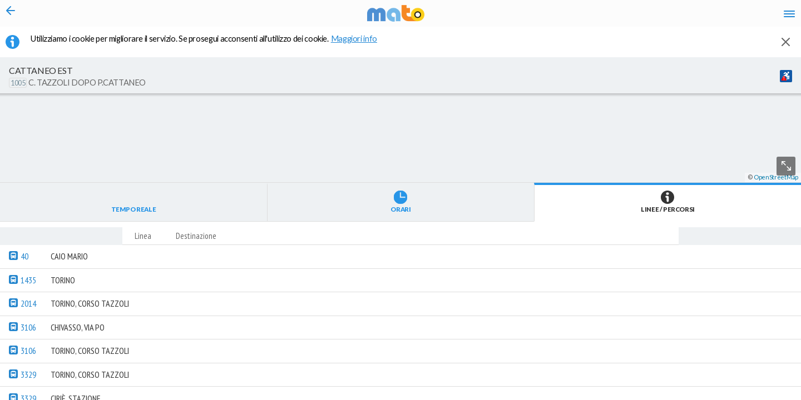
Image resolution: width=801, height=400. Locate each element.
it (630, 17)
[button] (297, 367)
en (650, 17)
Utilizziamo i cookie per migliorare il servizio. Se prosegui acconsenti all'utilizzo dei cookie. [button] (211, 45)
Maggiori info (360, 45)
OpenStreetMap (776, 395)
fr (671, 17)
